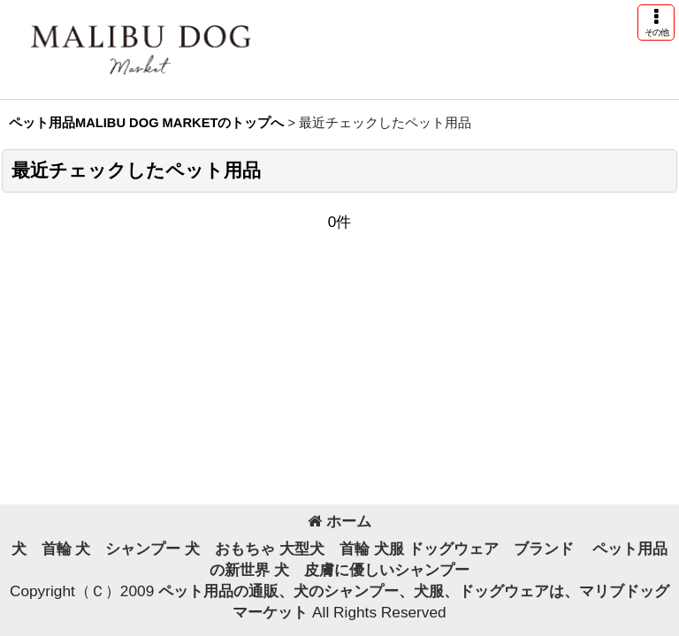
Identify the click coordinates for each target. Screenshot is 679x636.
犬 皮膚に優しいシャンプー (371, 570)
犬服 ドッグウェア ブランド (481, 548)
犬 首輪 (41, 548)
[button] (656, 22)
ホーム (339, 521)
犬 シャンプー (127, 548)
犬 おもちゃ (230, 548)
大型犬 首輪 (324, 548)
